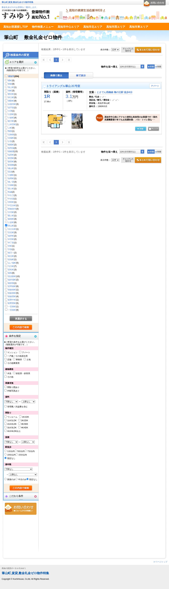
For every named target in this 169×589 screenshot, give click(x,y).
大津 (10, 111)
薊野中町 (12, 300)
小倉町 (11, 117)
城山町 (11, 168)
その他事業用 (13, 363)
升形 (10, 249)
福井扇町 (12, 280)
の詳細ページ (141, 129)
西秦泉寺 (12, 209)
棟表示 (81, 75)
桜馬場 (11, 148)
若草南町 (12, 286)
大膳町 (11, 175)
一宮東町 (12, 306)
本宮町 (11, 239)
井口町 (11, 97)
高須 (10, 172)
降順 (158, 66)
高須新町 (12, 276)
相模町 (11, 144)
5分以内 (21, 451)
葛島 (10, 273)
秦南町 (11, 219)
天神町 (11, 185)
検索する (21, 327)
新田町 (11, 161)
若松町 (11, 269)
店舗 (9, 359)
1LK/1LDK (12, 420)
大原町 (11, 114)
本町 (10, 246)
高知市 (11, 76)
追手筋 (11, 107)
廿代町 (11, 212)
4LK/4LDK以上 (14, 431)
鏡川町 (11, 121)
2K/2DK (24, 420)
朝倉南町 (12, 290)
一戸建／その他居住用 (17, 356)
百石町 (11, 232)
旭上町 (11, 87)
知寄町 (11, 178)
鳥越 (10, 192)
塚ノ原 (11, 182)
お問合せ (21, 509)
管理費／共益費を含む (17, 406)
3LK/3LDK (12, 427)
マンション (12, 352)
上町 (10, 128)
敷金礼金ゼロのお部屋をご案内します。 (20, 7)
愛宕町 (11, 94)
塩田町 (11, 155)
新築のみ (11, 479)
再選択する (21, 318)
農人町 (11, 215)
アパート (26, 352)
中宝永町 (12, 205)
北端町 (11, 138)
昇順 (151, 66)
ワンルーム (12, 417)
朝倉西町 (12, 296)
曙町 (10, 80)
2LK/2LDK (12, 424)
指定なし (11, 458)
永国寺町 (12, 104)
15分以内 (22, 455)
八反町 (11, 222)
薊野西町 (12, 303)
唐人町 (11, 188)
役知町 (11, 259)
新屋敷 (11, 165)
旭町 (10, 90)
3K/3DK (24, 424)
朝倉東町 (12, 293)
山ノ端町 (12, 263)
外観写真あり (13, 391)
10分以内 (11, 455)
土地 (29, 359)
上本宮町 (12, 124)
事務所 (19, 359)
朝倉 (10, 84)
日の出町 (12, 229)
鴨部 (10, 131)
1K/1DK (25, 417)
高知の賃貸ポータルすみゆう (14, 568)
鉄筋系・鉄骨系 (23, 373)
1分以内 (11, 451)
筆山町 (11, 226)
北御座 (11, 134)
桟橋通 (11, 151)
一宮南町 (12, 310)
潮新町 (11, 101)
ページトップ (161, 562)
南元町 (11, 256)
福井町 (11, 236)
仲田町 (11, 202)
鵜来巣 (11, 283)
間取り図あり (13, 387)
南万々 (11, 253)
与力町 (11, 266)
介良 (10, 141)
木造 (9, 373)
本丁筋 (11, 242)
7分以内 (31, 451)
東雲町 (11, 158)
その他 (10, 377)
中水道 (11, 199)
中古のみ (22, 479)
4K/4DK (24, 427)
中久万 (11, 195)
